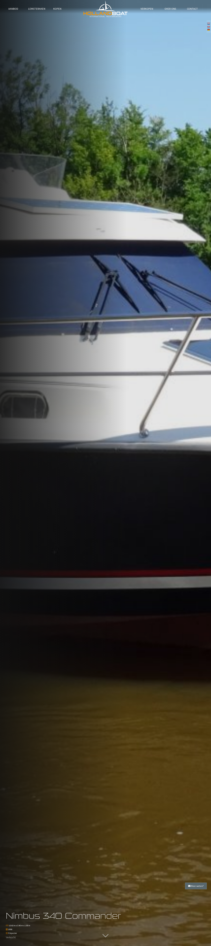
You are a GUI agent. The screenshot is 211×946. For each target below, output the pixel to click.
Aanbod (13, 9)
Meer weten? (196, 885)
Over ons (170, 9)
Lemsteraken (36, 9)
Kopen (57, 9)
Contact (192, 9)
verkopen (147, 9)
